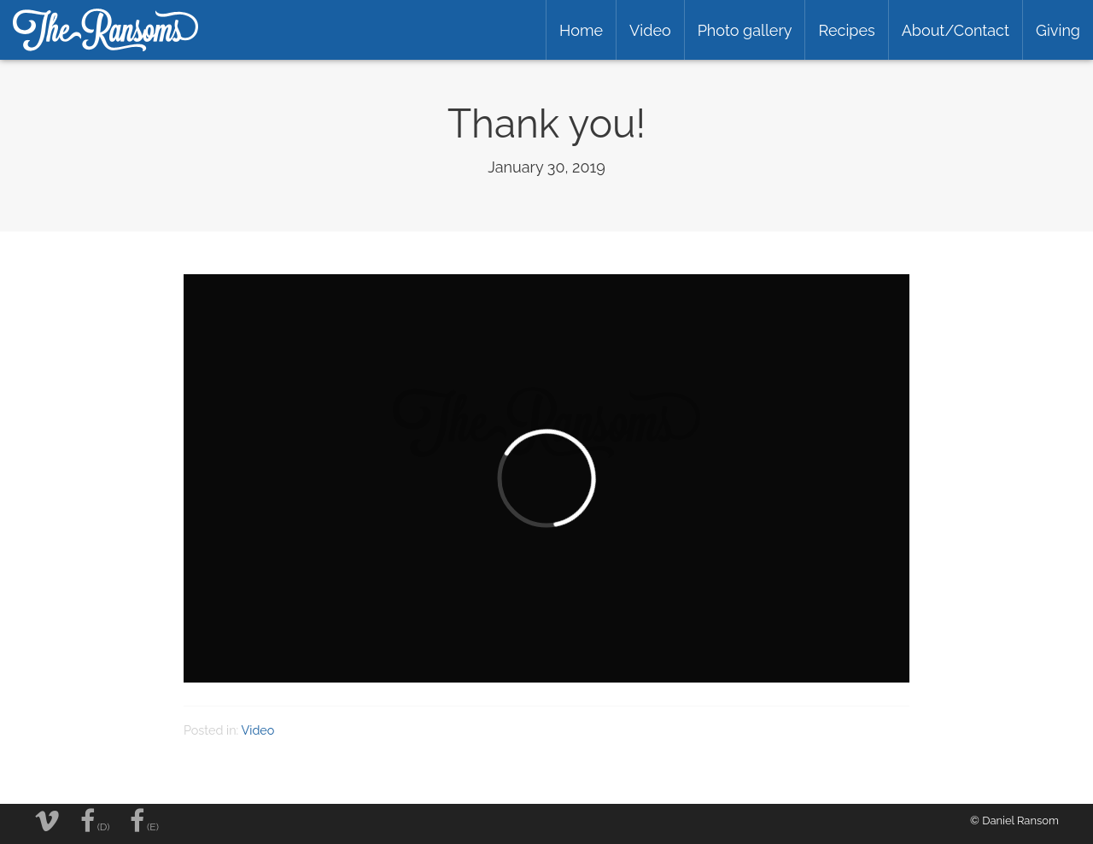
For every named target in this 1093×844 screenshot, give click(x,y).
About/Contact (955, 30)
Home (581, 30)
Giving (1058, 30)
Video (650, 30)
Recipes (846, 30)
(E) (144, 821)
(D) (95, 821)
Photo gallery (745, 30)
